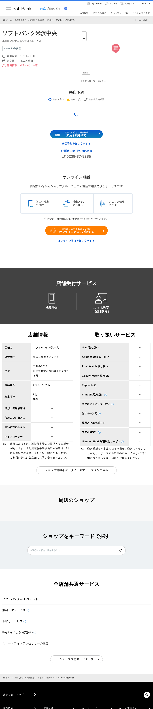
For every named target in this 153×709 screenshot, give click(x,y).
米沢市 (50, 20)
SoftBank (19, 8)
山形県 (41, 20)
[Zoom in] (84, 34)
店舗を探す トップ (13, 694)
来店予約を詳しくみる (75, 143)
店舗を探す (19, 20)
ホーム (9, 20)
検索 (121, 550)
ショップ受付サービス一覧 (76, 659)
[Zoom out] (84, 38)
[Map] (115, 53)
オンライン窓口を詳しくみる (75, 240)
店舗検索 (31, 20)
